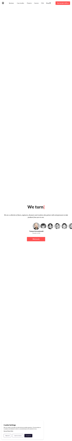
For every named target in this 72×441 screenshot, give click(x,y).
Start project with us (63, 3)
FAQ (42, 3)
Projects (29, 3)
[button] (11, 3)
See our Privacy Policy (8, 431)
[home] (3, 3)
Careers (36, 3)
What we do (36, 239)
